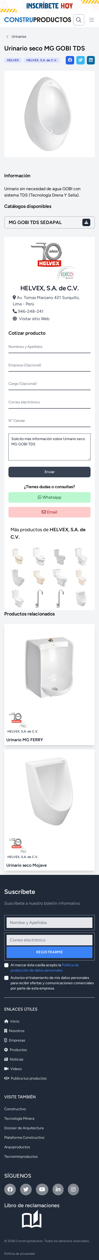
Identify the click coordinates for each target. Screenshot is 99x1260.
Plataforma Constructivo (24, 1137)
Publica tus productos (25, 1078)
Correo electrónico (24, 402)
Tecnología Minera (19, 1118)
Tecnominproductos (21, 1156)
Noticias (13, 1059)
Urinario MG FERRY (24, 739)
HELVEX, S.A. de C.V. (41, 60)
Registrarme (49, 952)
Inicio (11, 1021)
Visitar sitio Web (31, 318)
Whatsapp (49, 497)
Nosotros (14, 1031)
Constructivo (15, 1109)
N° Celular (16, 420)
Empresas (14, 1040)
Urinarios (19, 36)
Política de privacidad (19, 1254)
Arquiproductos (17, 1147)
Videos (13, 1069)
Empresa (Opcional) (24, 365)
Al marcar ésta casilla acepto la (45, 968)
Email (49, 512)
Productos (15, 1050)
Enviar (50, 472)
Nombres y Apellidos (25, 346)
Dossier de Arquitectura (24, 1128)
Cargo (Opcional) (22, 383)
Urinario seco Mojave (26, 865)
